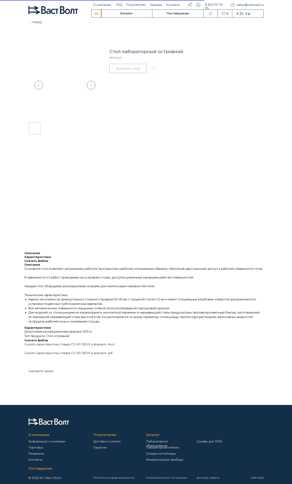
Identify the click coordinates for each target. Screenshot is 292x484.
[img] (48, 421)
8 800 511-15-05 (214, 6)
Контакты (173, 5)
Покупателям (136, 5)
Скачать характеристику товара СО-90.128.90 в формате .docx (69, 344)
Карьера (156, 5)
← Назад (35, 22)
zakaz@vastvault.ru (250, 5)
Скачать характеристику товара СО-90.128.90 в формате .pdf (68, 353)
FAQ (119, 5)
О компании (102, 5)
